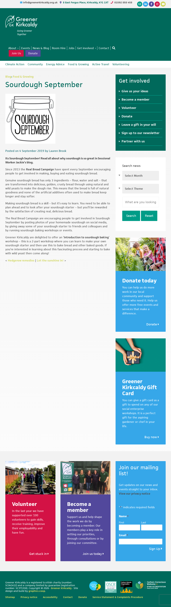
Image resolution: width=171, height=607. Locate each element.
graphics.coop (37, 591)
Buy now (151, 437)
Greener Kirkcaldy (21, 22)
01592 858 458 (123, 2)
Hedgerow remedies (21, 260)
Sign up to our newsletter (140, 133)
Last (143, 522)
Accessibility (50, 597)
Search (131, 216)
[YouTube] (163, 4)
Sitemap (10, 597)
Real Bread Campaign (40, 169)
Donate (33, 53)
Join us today (93, 554)
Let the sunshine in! (50, 260)
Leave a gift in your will (139, 125)
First (121, 522)
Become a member (135, 99)
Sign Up (154, 549)
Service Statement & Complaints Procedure (118, 597)
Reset (149, 216)
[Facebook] (151, 4)
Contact (68, 597)
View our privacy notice (134, 493)
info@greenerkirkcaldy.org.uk (40, 2)
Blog (8, 76)
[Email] (139, 4)
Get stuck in (39, 554)
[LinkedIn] (145, 4)
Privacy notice (29, 597)
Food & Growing (23, 76)
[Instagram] (157, 4)
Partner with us (133, 141)
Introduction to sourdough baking (86, 237)
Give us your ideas (135, 91)
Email (123, 535)
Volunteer (129, 108)
